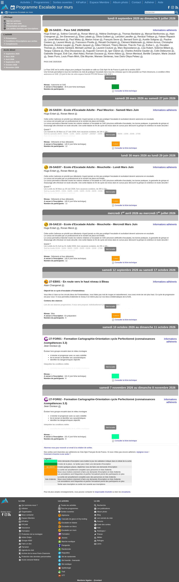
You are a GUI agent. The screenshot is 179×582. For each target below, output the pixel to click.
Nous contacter (26, 515)
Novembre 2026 (12, 68)
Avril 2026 (10, 59)
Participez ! (100, 531)
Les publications (102, 508)
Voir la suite (110, 77)
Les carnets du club (103, 518)
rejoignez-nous (142, 452)
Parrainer (24, 547)
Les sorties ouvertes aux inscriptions (21, 28)
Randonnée (64, 549)
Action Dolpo (25, 537)
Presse (98, 534)
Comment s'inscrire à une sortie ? (57, 454)
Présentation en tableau (15, 26)
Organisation (25, 512)
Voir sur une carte (13, 23)
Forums (98, 521)
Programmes (41, 2)
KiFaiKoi (81, 2)
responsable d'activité (103, 492)
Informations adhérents (165, 30)
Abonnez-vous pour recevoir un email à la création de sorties (68, 448)
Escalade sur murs (67, 530)
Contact (136, 2)
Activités (25, 2)
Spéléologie (64, 568)
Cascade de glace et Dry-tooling (72, 519)
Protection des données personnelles (35, 557)
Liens (97, 544)
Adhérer (149, 2)
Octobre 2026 (11, 65)
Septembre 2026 (12, 62)
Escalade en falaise (67, 523)
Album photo (120, 2)
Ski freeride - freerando (69, 560)
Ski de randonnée (67, 557)
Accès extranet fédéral (29, 560)
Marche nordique (66, 541)
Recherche (100, 505)
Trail (61, 572)
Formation (24, 531)
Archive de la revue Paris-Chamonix (34, 553)
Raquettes (64, 553)
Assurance (24, 528)
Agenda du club (26, 550)
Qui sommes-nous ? (28, 505)
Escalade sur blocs (67, 526)
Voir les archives (12, 21)
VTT (61, 575)
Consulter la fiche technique (124, 91)
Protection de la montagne (31, 534)
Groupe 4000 (25, 540)
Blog (97, 515)
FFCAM (23, 524)
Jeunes (62, 538)
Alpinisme (63, 515)
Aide (160, 2)
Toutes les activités (67, 505)
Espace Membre (99, 2)
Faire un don (25, 544)
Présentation (11, 38)
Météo (98, 537)
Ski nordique (65, 564)
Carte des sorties (102, 524)
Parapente (64, 545)
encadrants (126, 492)
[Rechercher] (160, 12)
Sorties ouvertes (62, 2)
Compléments (12, 44)
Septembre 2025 (12, 54)
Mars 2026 (10, 56)
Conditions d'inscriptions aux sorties (21, 41)
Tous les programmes (68, 508)
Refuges (99, 540)
